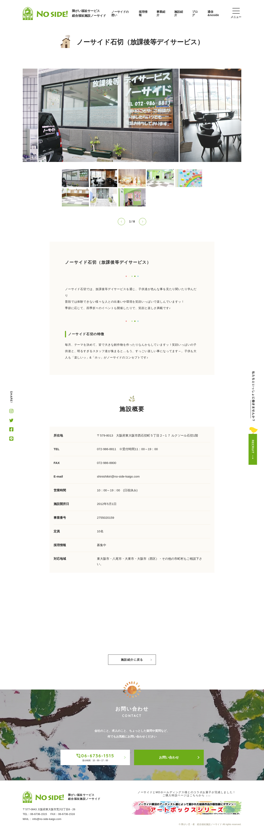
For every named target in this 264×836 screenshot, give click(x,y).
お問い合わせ (179, 757)
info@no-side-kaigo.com (46, 819)
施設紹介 (178, 13)
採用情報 (143, 13)
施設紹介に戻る (136, 659)
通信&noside (213, 13)
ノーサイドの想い (120, 13)
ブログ (195, 13)
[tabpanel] (132, 115)
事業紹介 (161, 13)
